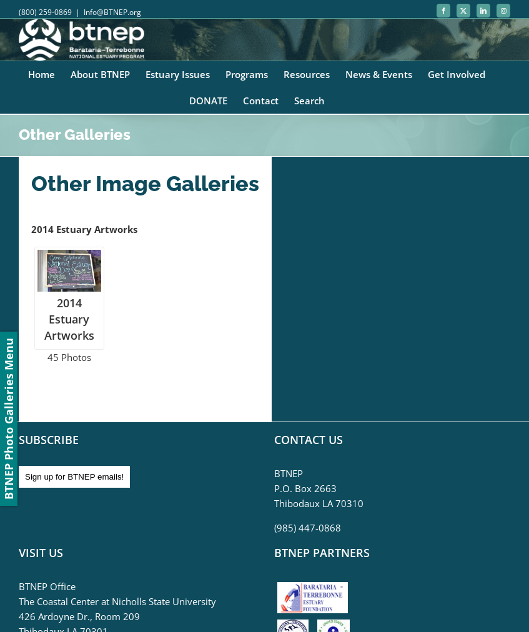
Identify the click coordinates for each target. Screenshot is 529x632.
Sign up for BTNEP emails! (74, 476)
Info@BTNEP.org (112, 12)
